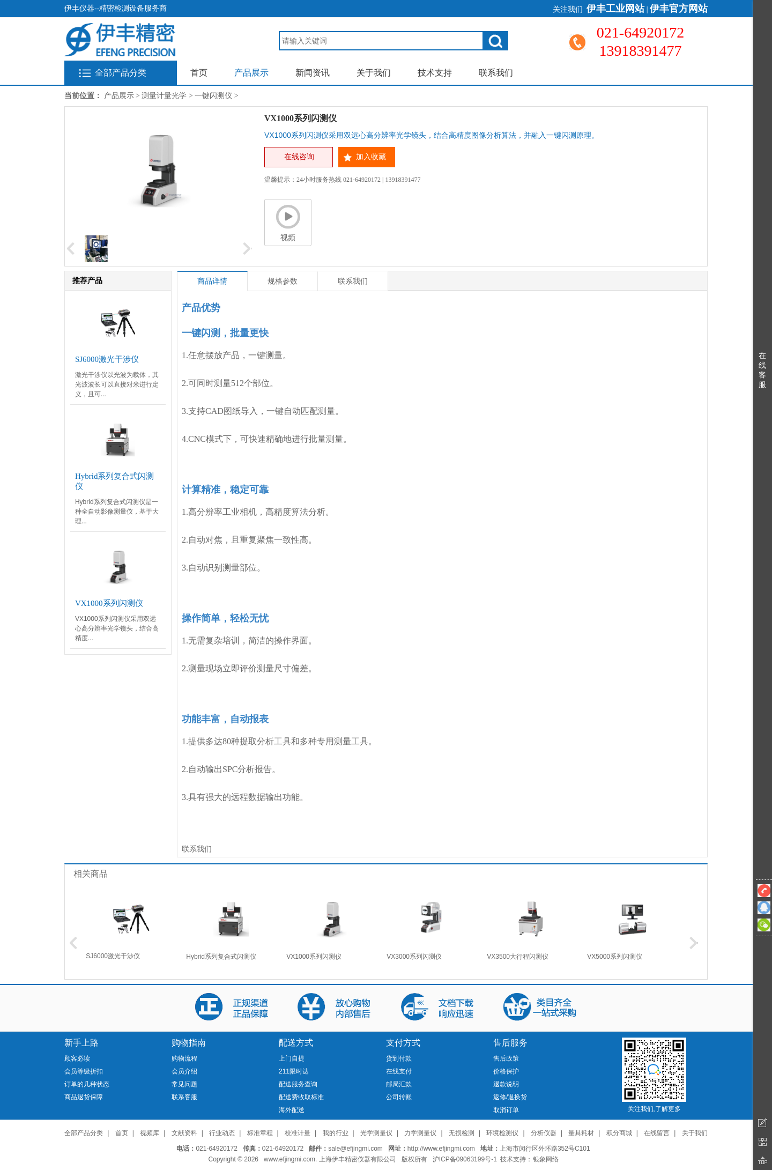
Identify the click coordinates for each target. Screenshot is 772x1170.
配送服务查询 (298, 1084)
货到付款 (399, 1058)
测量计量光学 (164, 96)
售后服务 (510, 1042)
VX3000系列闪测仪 (414, 956)
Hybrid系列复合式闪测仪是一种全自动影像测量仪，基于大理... (117, 511)
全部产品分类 (120, 72)
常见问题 (184, 1084)
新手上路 (81, 1042)
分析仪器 (543, 1133)
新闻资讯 (312, 72)
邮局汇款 (399, 1084)
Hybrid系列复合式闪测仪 (221, 956)
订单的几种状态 (86, 1084)
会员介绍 (184, 1071)
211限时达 (294, 1071)
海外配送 (292, 1110)
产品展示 (251, 72)
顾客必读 (77, 1058)
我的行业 (335, 1133)
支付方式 (403, 1042)
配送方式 (296, 1042)
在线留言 (657, 1133)
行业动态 (222, 1133)
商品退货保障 (83, 1097)
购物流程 (184, 1058)
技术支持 (435, 72)
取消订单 (506, 1110)
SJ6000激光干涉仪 (113, 956)
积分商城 (619, 1133)
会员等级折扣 (83, 1071)
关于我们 (374, 72)
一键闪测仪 (213, 96)
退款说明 (506, 1084)
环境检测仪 (502, 1133)
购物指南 (189, 1042)
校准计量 (297, 1133)
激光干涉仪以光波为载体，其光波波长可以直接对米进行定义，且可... (117, 384)
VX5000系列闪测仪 (614, 956)
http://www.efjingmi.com (441, 1148)
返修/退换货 (510, 1097)
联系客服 (184, 1097)
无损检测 (461, 1133)
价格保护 (506, 1071)
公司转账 (399, 1097)
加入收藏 (371, 157)
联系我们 (496, 72)
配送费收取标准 (301, 1097)
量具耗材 (581, 1133)
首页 (198, 72)
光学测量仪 (376, 1133)
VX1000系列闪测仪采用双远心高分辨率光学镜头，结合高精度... (117, 628)
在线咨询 (299, 157)
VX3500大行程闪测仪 (517, 956)
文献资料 (184, 1133)
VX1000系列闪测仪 (314, 956)
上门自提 (292, 1058)
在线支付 (399, 1071)
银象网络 (546, 1159)
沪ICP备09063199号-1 (465, 1159)
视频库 (149, 1133)
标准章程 (260, 1133)
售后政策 (506, 1058)
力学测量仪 (420, 1133)
